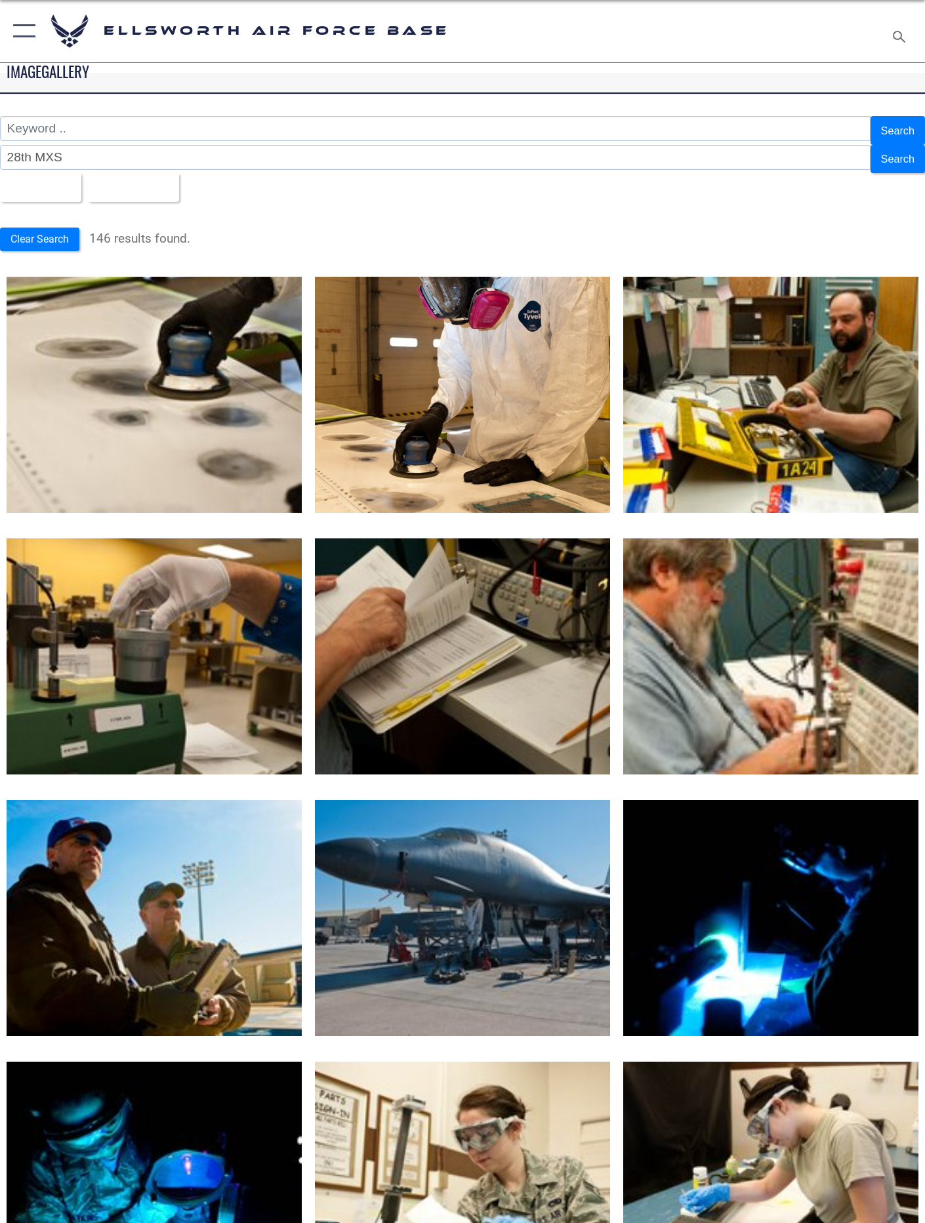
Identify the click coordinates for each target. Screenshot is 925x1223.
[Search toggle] (901, 31)
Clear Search (44, 229)
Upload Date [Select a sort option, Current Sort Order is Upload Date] (147, 179)
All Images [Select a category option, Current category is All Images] (41, 179)
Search (894, 129)
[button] (21, 31)
